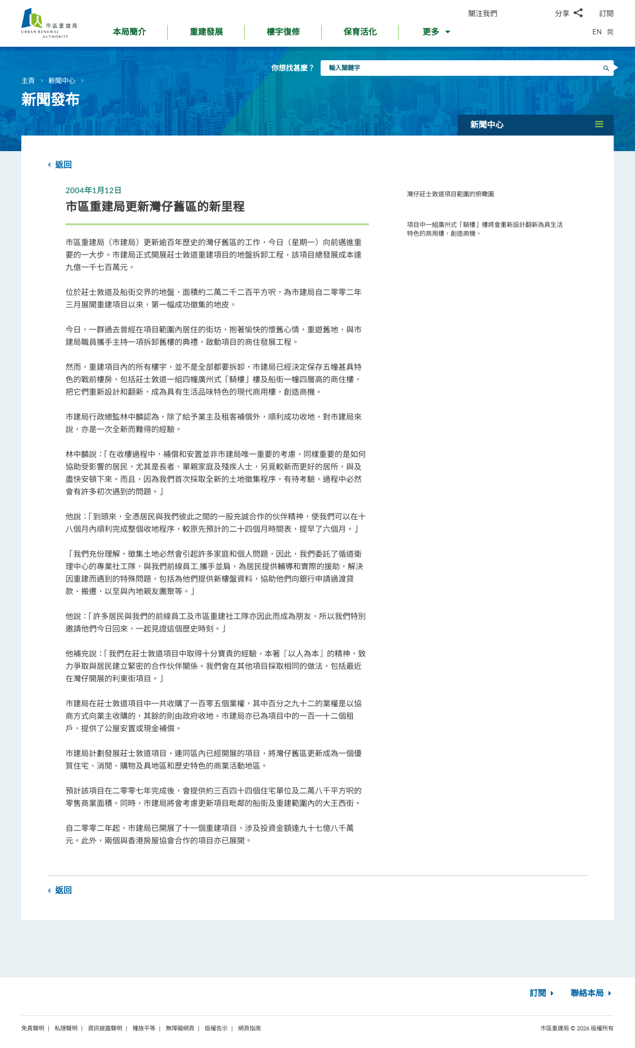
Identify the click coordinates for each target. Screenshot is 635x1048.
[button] (437, 34)
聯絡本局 (592, 993)
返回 (59, 164)
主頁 (28, 80)
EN (597, 31)
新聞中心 (61, 80)
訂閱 (606, 13)
